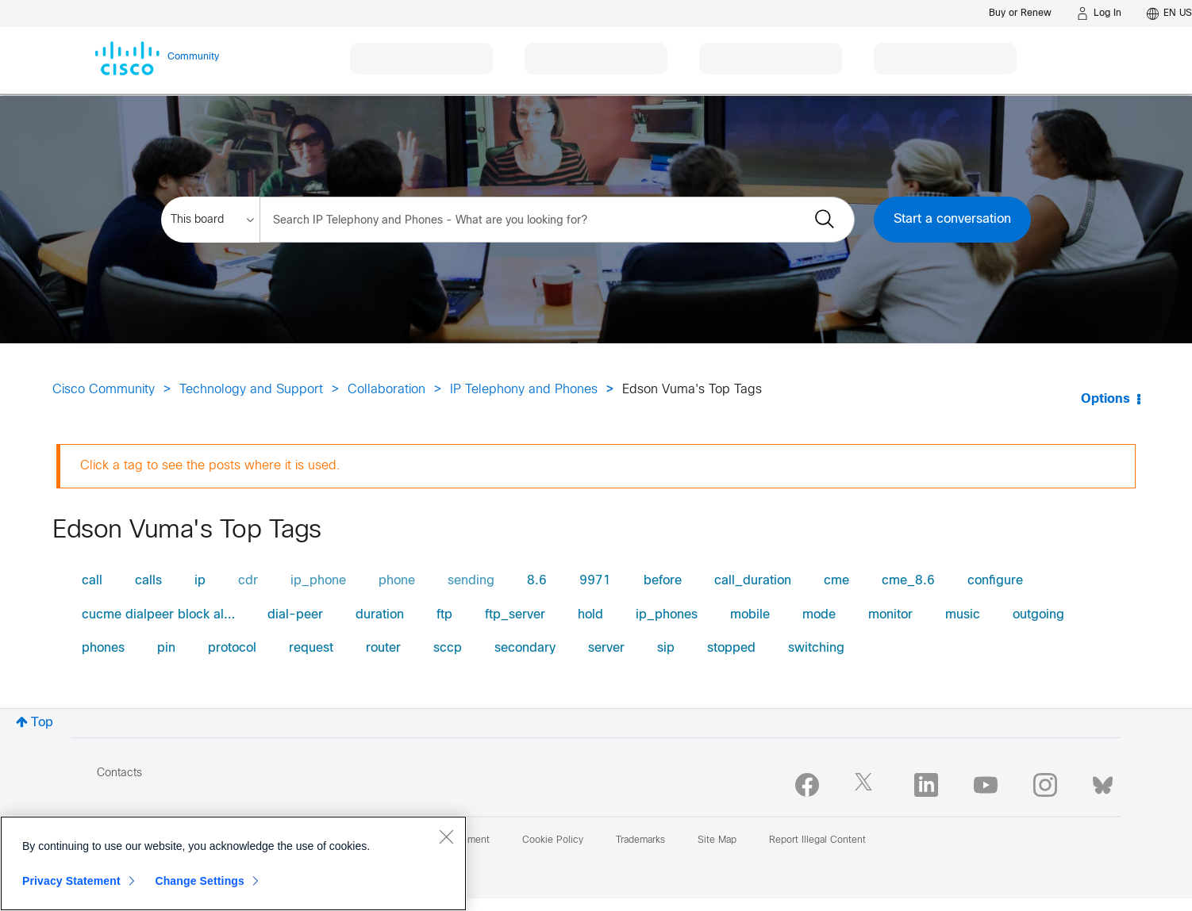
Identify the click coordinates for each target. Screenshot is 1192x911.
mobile (750, 615)
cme (836, 581)
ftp (444, 615)
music (962, 615)
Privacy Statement (71, 881)
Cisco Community (103, 390)
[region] (233, 863)
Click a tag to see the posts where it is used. (210, 466)
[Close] (446, 836)
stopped (731, 648)
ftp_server (515, 615)
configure (995, 581)
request (311, 648)
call (92, 581)
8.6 (537, 581)
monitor (890, 615)
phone (397, 581)
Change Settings (199, 881)
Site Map (717, 840)
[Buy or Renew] (1020, 13)
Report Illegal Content (817, 840)
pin (166, 648)
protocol (232, 648)
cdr (248, 581)
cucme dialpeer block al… (158, 615)
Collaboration (386, 390)
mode (819, 615)
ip (200, 581)
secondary (525, 648)
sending (471, 581)
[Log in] (1099, 13)
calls (148, 581)
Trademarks (640, 840)
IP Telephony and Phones (524, 390)
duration (380, 615)
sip (666, 648)
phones (103, 648)
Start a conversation (952, 219)
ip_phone (318, 581)
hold (590, 615)
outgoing (1038, 615)
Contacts (119, 773)
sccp (447, 648)
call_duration (752, 581)
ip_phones (667, 615)
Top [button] (42, 723)
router (383, 648)
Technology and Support (251, 390)
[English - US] (1169, 13)
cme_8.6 (908, 581)
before (663, 581)
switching (816, 648)
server (606, 648)
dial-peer (295, 615)
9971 (595, 581)
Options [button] (1105, 399)
